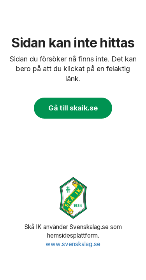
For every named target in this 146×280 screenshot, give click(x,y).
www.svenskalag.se (73, 244)
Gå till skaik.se (73, 108)
